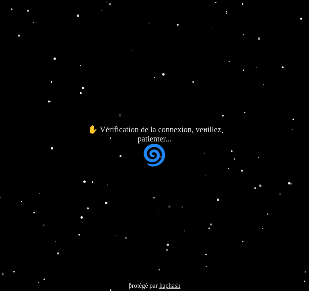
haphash (169, 285)
